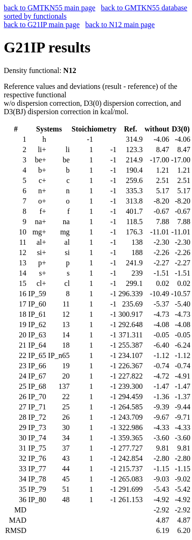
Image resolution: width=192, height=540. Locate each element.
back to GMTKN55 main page (50, 8)
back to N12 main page (120, 25)
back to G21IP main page (42, 25)
